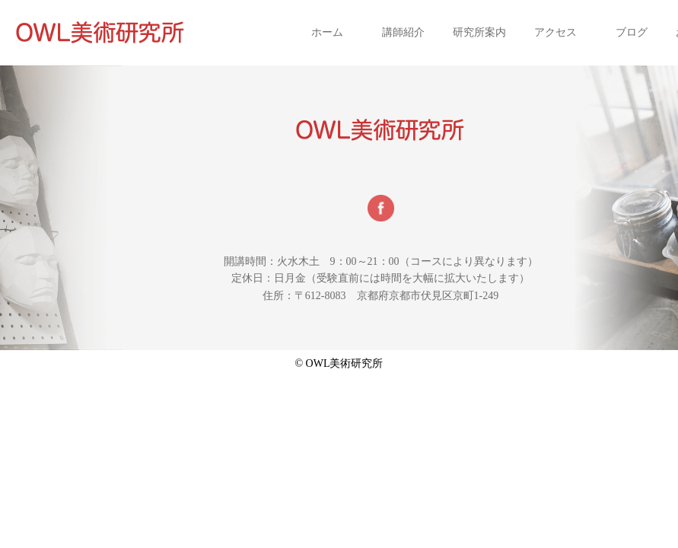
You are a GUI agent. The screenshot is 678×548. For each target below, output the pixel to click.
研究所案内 (479, 32)
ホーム (327, 32)
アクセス (555, 32)
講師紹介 (403, 32)
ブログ (632, 32)
